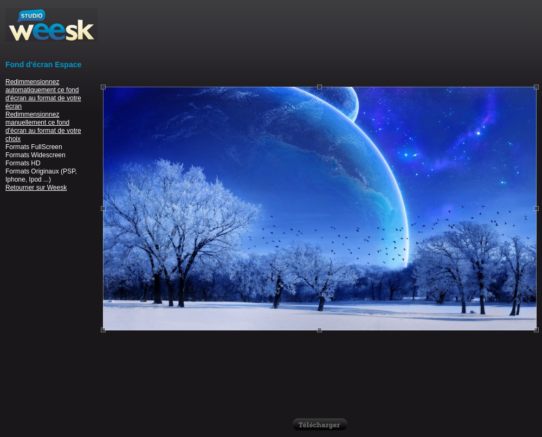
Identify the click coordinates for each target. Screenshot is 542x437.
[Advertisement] (320, 42)
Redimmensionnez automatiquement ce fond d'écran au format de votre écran (43, 94)
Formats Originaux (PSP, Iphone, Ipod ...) (41, 175)
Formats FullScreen (33, 147)
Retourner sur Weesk (36, 187)
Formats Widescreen (35, 155)
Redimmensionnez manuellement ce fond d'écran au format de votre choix (43, 127)
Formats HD (23, 163)
